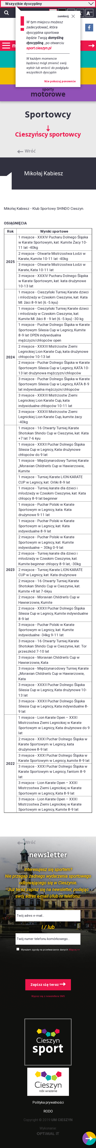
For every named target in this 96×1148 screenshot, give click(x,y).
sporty (48, 93)
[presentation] (48, 964)
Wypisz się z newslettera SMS (48, 996)
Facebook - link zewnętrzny (89, 28)
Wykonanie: (48, 1130)
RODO (48, 1111)
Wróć (30, 151)
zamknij (66, 16)
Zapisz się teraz (48, 984)
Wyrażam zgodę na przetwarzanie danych (45, 949)
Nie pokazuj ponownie (60, 82)
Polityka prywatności (48, 1102)
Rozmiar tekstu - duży (89, 13)
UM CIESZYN (62, 1120)
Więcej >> (74, 949)
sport (48, 1049)
